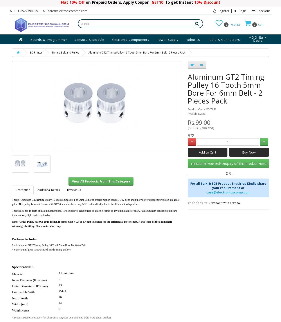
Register (221, 11)
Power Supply (167, 40)
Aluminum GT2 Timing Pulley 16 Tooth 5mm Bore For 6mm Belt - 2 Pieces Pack (136, 52)
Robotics (193, 40)
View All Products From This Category (101, 181)
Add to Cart (207, 152)
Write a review (231, 203)
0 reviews (214, 203)
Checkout (261, 11)
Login (240, 11)
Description (23, 190)
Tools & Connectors (223, 40)
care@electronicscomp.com (228, 192)
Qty (191, 134)
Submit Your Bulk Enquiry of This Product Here (228, 163)
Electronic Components (130, 40)
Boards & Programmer (48, 40)
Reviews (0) (74, 190)
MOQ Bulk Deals (258, 39)
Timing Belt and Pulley (65, 52)
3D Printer (36, 52)
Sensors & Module (89, 40)
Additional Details (49, 190)
